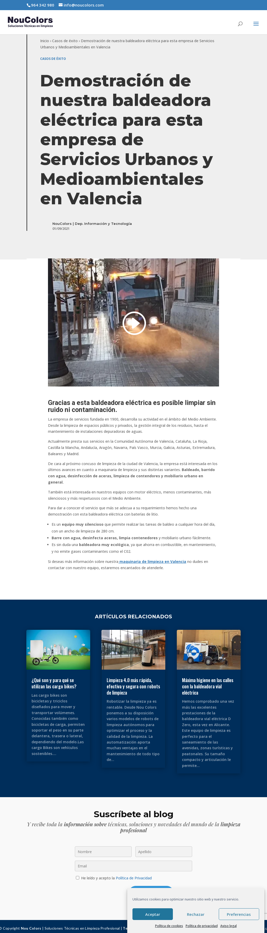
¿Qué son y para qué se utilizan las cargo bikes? (54, 679)
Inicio (44, 37)
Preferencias (239, 914)
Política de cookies (169, 926)
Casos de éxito (65, 37)
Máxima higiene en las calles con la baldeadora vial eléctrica (207, 682)
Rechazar (195, 914)
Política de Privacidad (134, 874)
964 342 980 (42, 5)
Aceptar (152, 914)
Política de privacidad (202, 926)
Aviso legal (228, 926)
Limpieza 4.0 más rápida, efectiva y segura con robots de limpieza (133, 682)
